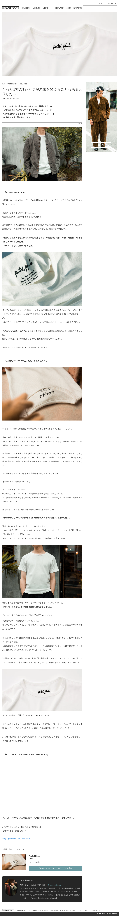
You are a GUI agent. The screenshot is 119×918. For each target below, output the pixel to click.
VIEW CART (113, 3)
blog (4, 839)
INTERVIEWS (78, 8)
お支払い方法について (56, 910)
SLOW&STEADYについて (22, 910)
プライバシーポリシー (83, 910)
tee (19, 839)
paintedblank (12, 839)
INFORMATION (59, 8)
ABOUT (68, 8)
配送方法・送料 (70, 910)
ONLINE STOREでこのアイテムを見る (55, 868)
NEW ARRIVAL (25, 8)
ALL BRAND (36, 8)
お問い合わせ (96, 910)
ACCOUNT (101, 3)
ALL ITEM (46, 8)
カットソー (26, 839)
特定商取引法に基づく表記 (40, 910)
